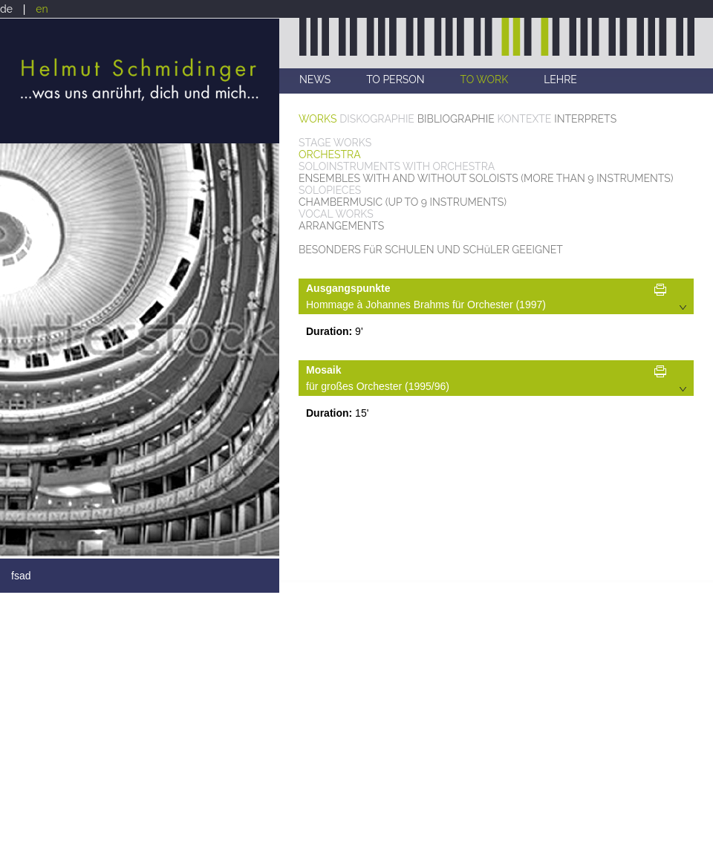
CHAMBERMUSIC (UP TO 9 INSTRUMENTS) (403, 202)
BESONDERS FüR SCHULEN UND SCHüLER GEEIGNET (431, 250)
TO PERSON (395, 79)
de (6, 9)
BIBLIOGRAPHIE (456, 119)
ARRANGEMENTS (341, 226)
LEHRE (560, 79)
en (42, 9)
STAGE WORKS (335, 143)
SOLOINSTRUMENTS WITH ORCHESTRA (397, 166)
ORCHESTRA (330, 154)
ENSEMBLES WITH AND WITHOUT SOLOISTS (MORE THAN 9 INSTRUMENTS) (486, 178)
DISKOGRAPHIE (376, 119)
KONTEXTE (525, 119)
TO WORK (484, 79)
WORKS (317, 119)
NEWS (315, 79)
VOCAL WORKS (336, 214)
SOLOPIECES (330, 190)
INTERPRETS (585, 119)
